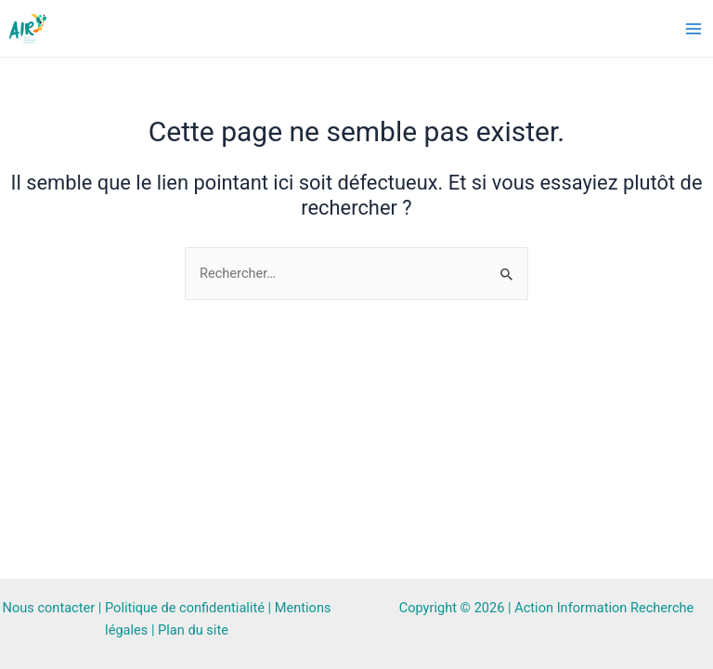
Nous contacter (49, 607)
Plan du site (193, 630)
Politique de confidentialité (185, 607)
